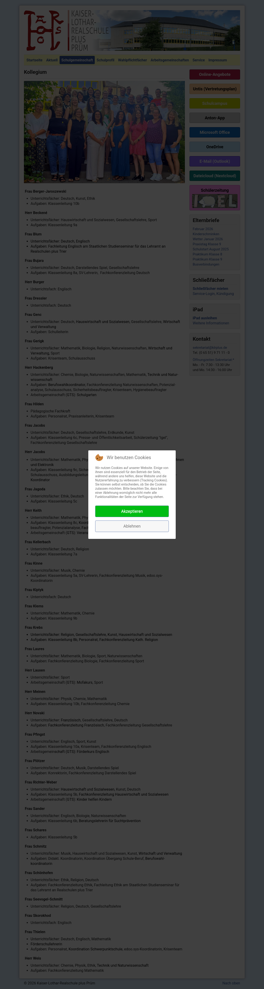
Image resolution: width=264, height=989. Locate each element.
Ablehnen (132, 526)
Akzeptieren (132, 511)
